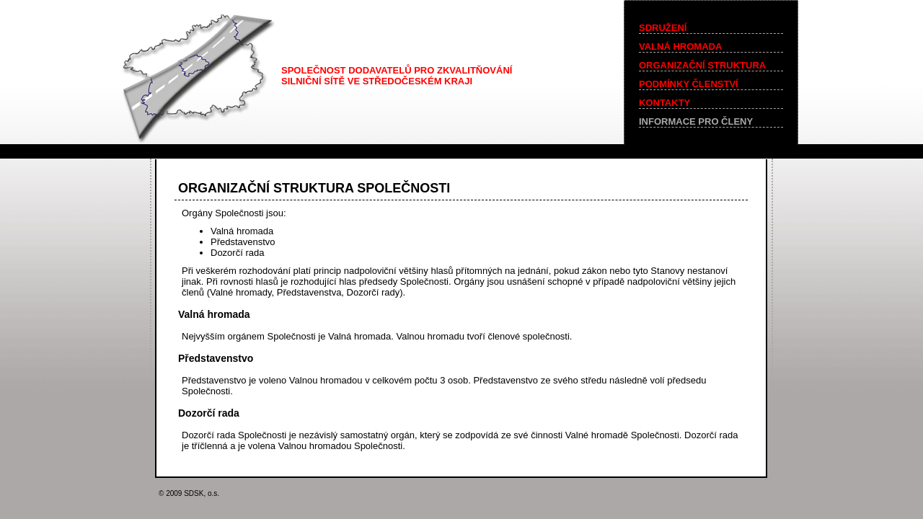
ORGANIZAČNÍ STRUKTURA (702, 65)
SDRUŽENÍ (662, 27)
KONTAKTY (664, 102)
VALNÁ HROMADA (680, 46)
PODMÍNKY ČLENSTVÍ (688, 84)
